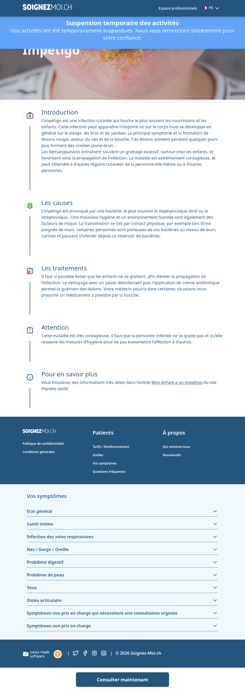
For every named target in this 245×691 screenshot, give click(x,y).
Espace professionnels (178, 8)
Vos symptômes (105, 463)
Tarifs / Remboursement (111, 446)
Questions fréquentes (109, 471)
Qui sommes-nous (176, 446)
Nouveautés (172, 455)
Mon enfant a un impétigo (176, 382)
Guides (98, 455)
